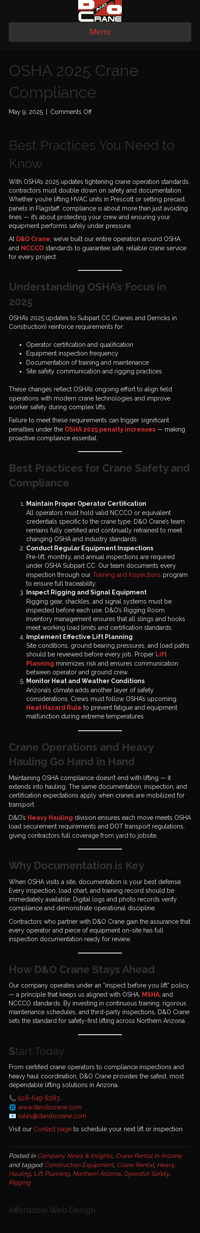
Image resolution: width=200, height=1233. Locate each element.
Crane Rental (135, 1164)
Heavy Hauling (50, 817)
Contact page (53, 1129)
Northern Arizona (96, 1173)
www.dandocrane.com (50, 1107)
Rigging (20, 1182)
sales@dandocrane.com (52, 1115)
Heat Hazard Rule (54, 707)
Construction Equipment (79, 1164)
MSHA (150, 994)
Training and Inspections (127, 574)
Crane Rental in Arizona (148, 1155)
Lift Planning (51, 1173)
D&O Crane (33, 238)
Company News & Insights (74, 1155)
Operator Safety (146, 1173)
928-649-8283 (39, 1098)
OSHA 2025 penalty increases (110, 429)
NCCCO (32, 248)
